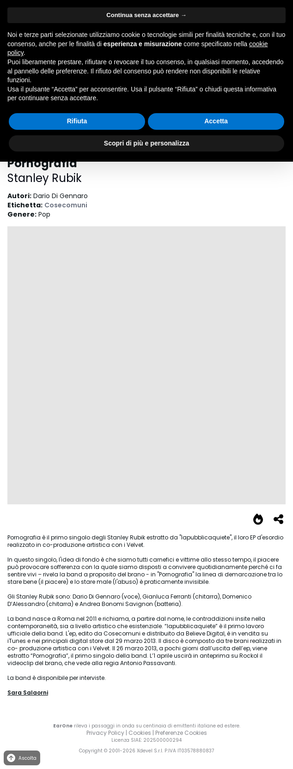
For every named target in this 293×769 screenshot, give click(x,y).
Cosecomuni (65, 205)
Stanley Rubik (44, 178)
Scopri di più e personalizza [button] (146, 143)
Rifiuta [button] (77, 121)
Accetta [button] (216, 121)
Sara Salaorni (27, 692)
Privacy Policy (105, 733)
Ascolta (21, 758)
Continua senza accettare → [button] (146, 15)
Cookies (139, 733)
